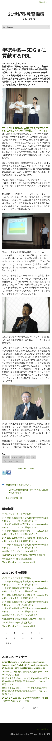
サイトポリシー (43, 729)
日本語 (42, 2)
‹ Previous (21, 468)
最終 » (8, 643)
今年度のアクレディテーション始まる (19, 551)
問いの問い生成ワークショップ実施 (18, 562)
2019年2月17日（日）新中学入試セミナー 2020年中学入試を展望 (25, 673)
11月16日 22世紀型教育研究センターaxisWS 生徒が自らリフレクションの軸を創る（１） (25, 546)
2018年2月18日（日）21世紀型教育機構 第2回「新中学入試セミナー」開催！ (25, 699)
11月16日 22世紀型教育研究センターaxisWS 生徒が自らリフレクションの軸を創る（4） (25, 526)
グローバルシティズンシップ (13, 461)
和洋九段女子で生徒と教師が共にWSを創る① (23, 555)
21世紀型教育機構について (18, 484)
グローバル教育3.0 (18, 457)
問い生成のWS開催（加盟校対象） (18, 558)
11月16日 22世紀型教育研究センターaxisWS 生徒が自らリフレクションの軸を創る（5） (25, 519)
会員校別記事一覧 (14, 498)
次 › (42, 638)
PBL (33, 457)
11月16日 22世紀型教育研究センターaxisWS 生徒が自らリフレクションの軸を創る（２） (25, 539)
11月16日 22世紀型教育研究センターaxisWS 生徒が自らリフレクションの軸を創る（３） (25, 532)
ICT (28, 457)
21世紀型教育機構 (26, 14)
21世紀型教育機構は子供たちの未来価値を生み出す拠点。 (29, 491)
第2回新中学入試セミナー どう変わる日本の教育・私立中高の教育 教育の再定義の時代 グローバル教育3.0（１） (26, 691)
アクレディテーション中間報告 (16, 514)
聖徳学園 (6, 457)
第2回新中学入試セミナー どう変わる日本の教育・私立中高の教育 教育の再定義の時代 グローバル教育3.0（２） (26, 681)
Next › (32, 468)
